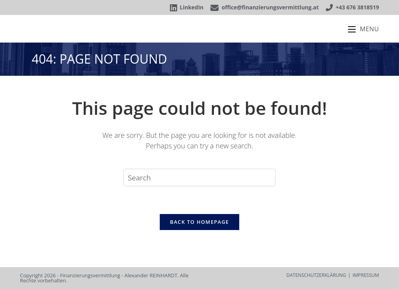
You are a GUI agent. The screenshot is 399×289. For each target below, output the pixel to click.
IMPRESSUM (366, 275)
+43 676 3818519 (352, 7)
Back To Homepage (199, 221)
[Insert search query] (199, 177)
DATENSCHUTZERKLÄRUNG (316, 275)
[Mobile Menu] (363, 29)
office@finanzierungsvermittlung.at (264, 7)
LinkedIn (186, 7)
